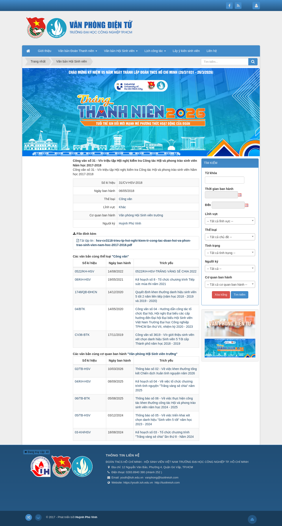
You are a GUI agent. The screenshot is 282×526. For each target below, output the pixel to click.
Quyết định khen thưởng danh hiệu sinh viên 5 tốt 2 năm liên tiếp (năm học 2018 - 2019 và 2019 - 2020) (166, 296)
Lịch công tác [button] (155, 52)
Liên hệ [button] (212, 51)
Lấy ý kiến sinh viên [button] (186, 51)
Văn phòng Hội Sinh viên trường (141, 215)
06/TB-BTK (82, 398)
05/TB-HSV (83, 415)
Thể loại (211, 230)
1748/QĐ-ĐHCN (86, 292)
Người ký (211, 261)
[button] (77, 240)
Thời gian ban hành (219, 189)
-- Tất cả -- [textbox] (214, 268)
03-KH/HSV (83, 432)
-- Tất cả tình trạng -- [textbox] (221, 253)
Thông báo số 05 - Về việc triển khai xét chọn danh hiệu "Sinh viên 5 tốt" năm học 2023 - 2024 (163, 420)
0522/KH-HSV (84, 271)
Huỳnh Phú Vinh (130, 223)
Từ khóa (211, 173)
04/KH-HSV (83, 381)
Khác (122, 207)
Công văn (125, 199)
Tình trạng (212, 245)
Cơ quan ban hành (218, 277)
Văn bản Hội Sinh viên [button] (121, 52)
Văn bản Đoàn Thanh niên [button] (77, 52)
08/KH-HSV (83, 279)
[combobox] (230, 220)
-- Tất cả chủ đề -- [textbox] (219, 237)
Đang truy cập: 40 (36, 452)
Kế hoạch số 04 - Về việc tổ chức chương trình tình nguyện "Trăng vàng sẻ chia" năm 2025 (165, 386)
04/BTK (80, 309)
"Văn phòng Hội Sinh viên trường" (153, 354)
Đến (208, 205)
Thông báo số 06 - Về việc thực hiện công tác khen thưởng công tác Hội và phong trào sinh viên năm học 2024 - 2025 (165, 403)
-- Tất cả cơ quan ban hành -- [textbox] (227, 284)
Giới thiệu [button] (44, 51)
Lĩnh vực (211, 214)
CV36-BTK (82, 335)
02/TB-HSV (83, 369)
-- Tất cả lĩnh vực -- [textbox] (220, 221)
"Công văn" (120, 256)
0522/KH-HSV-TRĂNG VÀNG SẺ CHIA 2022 (166, 271)
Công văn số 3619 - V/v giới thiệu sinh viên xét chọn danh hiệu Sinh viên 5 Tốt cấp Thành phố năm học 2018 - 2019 (164, 339)
